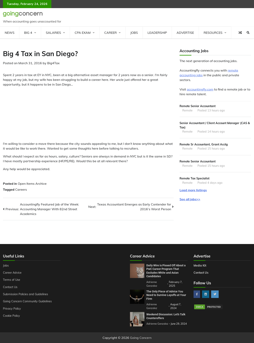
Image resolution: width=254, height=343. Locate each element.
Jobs (134, 33)
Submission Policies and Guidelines (25, 294)
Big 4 (28, 33)
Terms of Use (11, 280)
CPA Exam (83, 33)
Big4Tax (53, 63)
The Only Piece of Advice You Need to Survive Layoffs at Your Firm (166, 295)
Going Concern (140, 338)
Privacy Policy (12, 308)
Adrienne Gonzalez (157, 323)
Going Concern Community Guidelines (27, 301)
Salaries (53, 33)
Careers (21, 189)
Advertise (185, 33)
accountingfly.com (200, 89)
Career (110, 33)
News (9, 33)
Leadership (157, 33)
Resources (213, 33)
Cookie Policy (11, 316)
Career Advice (12, 272)
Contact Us (10, 287)
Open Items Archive (32, 184)
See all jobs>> (190, 199)
